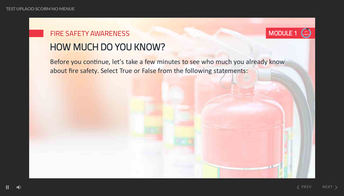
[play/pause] (7, 187)
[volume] (19, 187)
